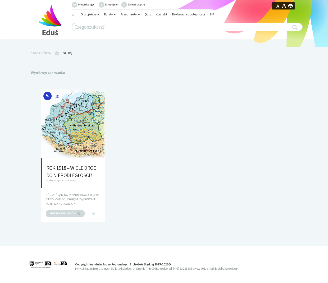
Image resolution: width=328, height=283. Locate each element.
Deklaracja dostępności (188, 14)
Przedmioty (130, 14)
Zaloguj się (107, 4)
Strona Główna (41, 53)
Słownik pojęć (83, 4)
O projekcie (90, 14)
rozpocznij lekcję (65, 213)
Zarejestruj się (133, 4)
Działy (110, 14)
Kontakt (161, 14)
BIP (212, 14)
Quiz (148, 14)
